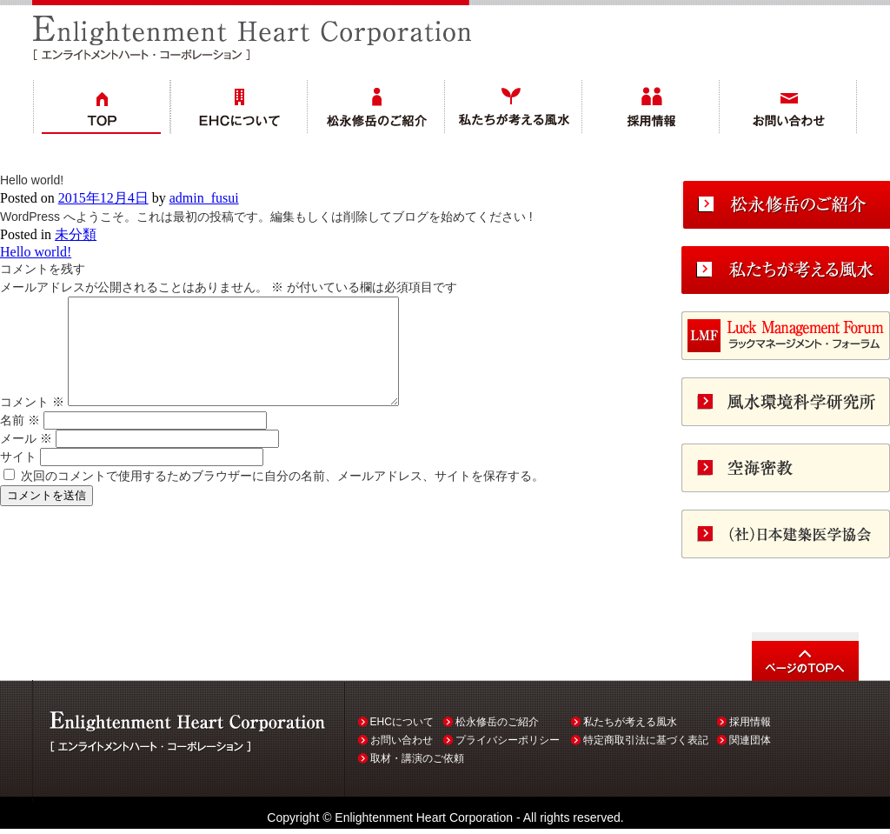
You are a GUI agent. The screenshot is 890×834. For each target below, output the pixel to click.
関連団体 (750, 740)
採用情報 (750, 722)
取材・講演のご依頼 (417, 758)
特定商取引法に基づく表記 (645, 740)
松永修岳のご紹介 (497, 722)
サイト (18, 477)
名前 (20, 441)
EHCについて (402, 722)
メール (26, 459)
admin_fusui (204, 197)
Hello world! (35, 251)
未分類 (75, 234)
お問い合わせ (401, 740)
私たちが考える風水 (630, 722)
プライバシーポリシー (507, 740)
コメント (32, 423)
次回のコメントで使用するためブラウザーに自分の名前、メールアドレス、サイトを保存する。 (282, 497)
